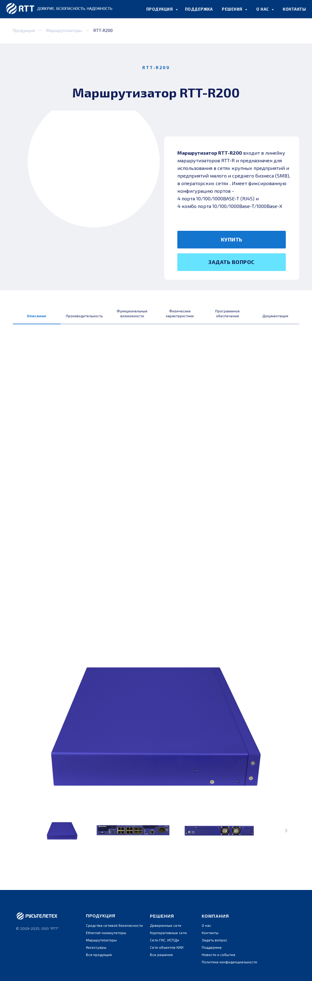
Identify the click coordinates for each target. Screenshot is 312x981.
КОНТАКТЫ (294, 9)
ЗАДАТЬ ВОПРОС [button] (231, 261)
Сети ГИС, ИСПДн (164, 940)
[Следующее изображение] (286, 830)
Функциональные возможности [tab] (132, 313)
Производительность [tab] (84, 316)
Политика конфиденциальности (229, 962)
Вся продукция (99, 954)
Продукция (24, 30)
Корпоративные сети (168, 932)
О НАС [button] (263, 9)
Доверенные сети (165, 925)
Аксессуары (96, 947)
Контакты (210, 932)
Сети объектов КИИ (166, 947)
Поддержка (212, 947)
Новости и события (218, 954)
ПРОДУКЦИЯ (160, 9)
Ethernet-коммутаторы (106, 932)
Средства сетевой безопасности (114, 925)
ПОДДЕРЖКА (199, 9)
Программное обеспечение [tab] (227, 313)
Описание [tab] (36, 316)
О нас (206, 925)
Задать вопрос (214, 940)
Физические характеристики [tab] (180, 313)
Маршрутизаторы (64, 30)
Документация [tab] (275, 316)
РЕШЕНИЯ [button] (232, 9)
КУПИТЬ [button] (232, 239)
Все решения (161, 954)
